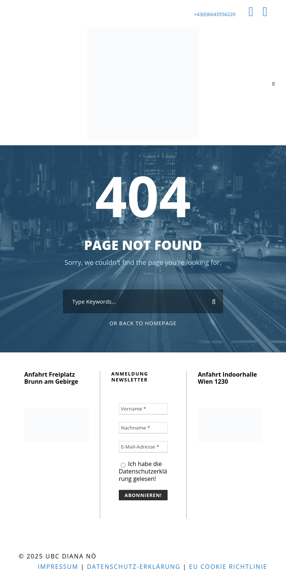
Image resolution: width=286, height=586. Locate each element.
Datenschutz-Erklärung (133, 567)
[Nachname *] (143, 428)
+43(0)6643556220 (215, 14)
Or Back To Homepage (143, 323)
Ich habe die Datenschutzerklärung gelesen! (143, 471)
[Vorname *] (143, 409)
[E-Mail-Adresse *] (143, 447)
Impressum (58, 567)
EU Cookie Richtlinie (228, 567)
